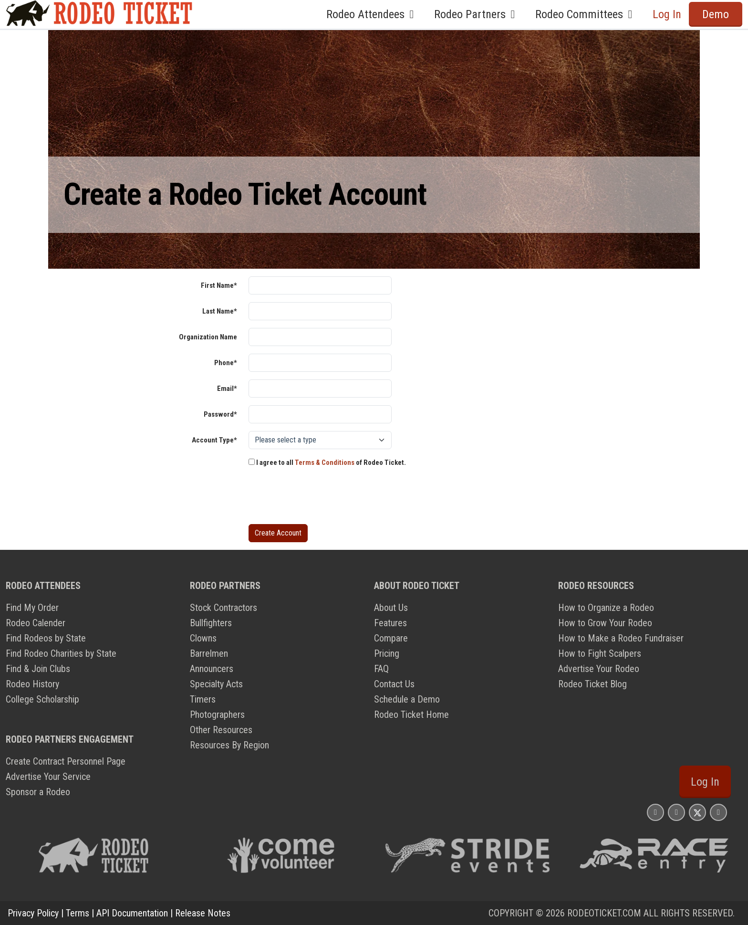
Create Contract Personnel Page (65, 761)
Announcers (211, 668)
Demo (715, 14)
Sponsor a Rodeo (38, 792)
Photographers (217, 714)
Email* (227, 388)
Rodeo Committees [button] (586, 14)
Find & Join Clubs (38, 668)
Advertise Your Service (48, 776)
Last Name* (219, 311)
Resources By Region (229, 745)
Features (390, 623)
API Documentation (132, 913)
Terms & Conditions (324, 462)
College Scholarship (42, 699)
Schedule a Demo (407, 699)
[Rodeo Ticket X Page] (697, 812)
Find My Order (32, 607)
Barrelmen (209, 653)
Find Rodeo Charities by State (61, 653)
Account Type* (214, 440)
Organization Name (208, 337)
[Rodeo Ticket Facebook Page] (676, 812)
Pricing (386, 653)
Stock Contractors (223, 607)
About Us (391, 607)
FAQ (381, 668)
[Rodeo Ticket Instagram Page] (655, 812)
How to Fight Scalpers (599, 653)
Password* (220, 414)
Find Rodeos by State (46, 638)
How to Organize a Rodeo (606, 607)
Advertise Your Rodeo (598, 668)
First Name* (219, 285)
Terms (77, 913)
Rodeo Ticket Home (411, 714)
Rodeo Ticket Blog (592, 684)
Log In (667, 14)
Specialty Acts (216, 684)
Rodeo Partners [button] (477, 14)
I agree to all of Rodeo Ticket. (327, 462)
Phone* (225, 362)
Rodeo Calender (35, 623)
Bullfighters (211, 623)
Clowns (203, 638)
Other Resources (221, 730)
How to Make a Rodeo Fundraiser (621, 638)
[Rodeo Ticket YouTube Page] (718, 812)
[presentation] (321, 497)
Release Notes (202, 913)
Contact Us (394, 684)
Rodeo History (32, 684)
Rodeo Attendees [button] (372, 14)
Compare (391, 638)
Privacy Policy (33, 913)
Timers (203, 699)
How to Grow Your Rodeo (605, 623)
